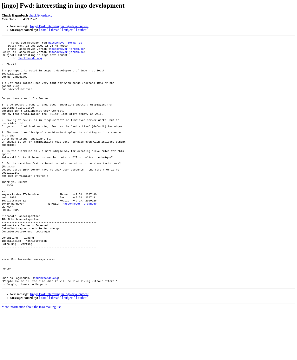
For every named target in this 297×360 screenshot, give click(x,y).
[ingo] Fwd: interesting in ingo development (59, 26)
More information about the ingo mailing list (31, 356)
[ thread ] (55, 30)
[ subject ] (68, 30)
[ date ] (43, 30)
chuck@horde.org (40, 15)
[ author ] (82, 30)
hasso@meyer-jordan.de (65, 44)
